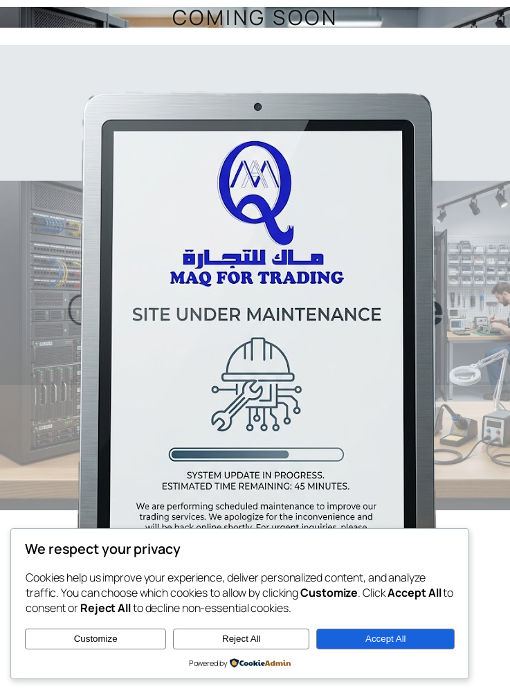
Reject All (241, 638)
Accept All (385, 638)
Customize (96, 638)
